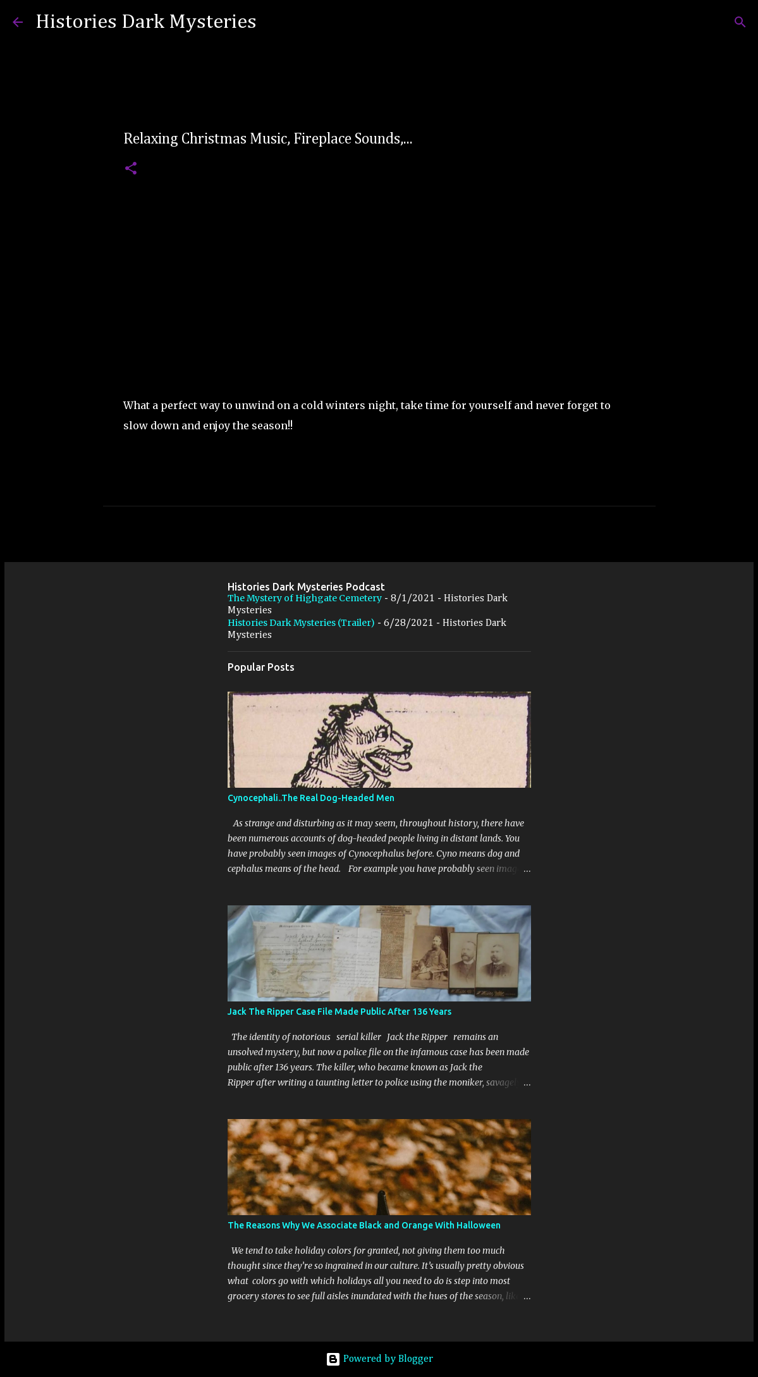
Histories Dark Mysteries (146, 22)
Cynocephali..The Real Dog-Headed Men (311, 798)
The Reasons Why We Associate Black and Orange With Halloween (364, 1225)
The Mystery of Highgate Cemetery (305, 598)
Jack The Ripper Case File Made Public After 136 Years (339, 1012)
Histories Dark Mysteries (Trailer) (301, 622)
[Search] (274, 22)
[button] (130, 169)
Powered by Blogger (379, 1359)
